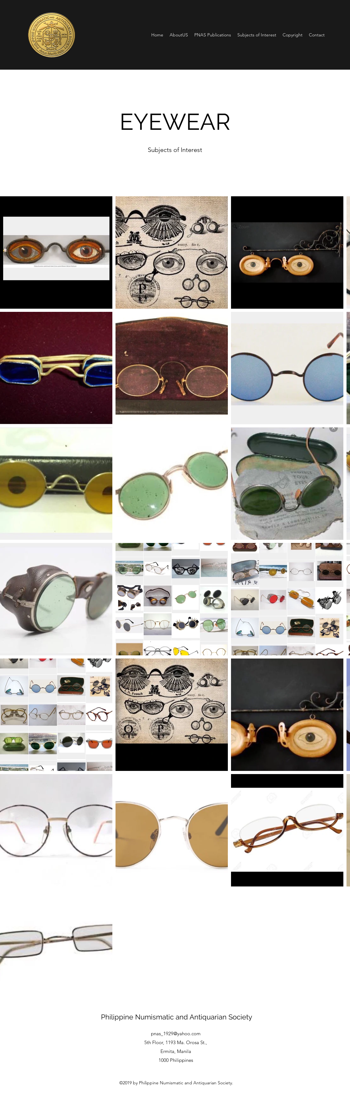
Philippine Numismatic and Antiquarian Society (176, 1017)
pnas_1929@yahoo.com (176, 1034)
